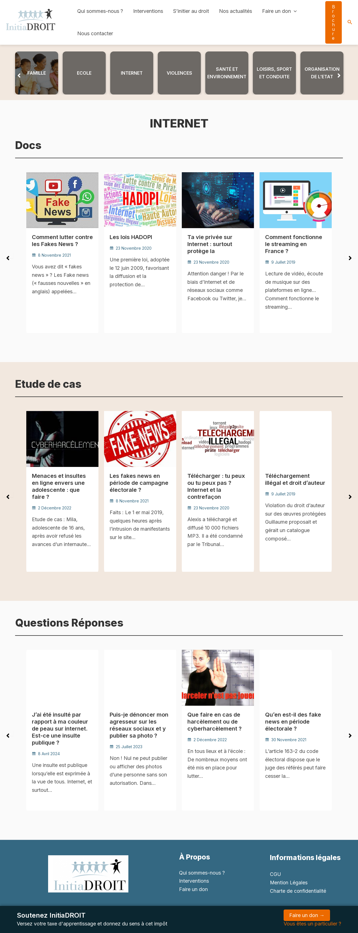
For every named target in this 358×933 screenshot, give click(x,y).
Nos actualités (235, 11)
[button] (19, 73)
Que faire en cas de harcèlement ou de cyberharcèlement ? (214, 721)
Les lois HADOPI (131, 237)
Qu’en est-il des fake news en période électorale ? (293, 721)
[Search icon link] (349, 22)
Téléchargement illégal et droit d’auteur (295, 479)
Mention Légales (289, 882)
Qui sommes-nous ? (100, 11)
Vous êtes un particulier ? (312, 924)
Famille (36, 73)
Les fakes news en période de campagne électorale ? (139, 483)
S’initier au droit (191, 11)
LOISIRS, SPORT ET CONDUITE (274, 72)
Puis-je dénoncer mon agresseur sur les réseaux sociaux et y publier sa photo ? (139, 724)
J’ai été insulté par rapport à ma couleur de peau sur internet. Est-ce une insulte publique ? (60, 728)
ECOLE (84, 73)
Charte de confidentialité (298, 891)
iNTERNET (132, 73)
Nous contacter (95, 33)
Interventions (148, 11)
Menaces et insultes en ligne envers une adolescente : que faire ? (59, 486)
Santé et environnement (226, 72)
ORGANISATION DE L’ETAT (322, 72)
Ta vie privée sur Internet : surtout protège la (209, 244)
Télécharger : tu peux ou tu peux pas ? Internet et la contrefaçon (216, 486)
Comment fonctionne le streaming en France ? (293, 244)
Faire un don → (306, 915)
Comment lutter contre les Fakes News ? (62, 240)
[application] (294, 11)
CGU (275, 874)
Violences (179, 73)
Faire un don (279, 11)
